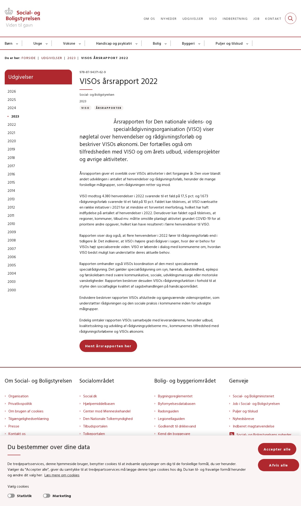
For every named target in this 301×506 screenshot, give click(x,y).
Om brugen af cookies (26, 418)
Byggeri (188, 43)
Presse (13, 433)
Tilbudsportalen (95, 433)
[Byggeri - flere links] (199, 43)
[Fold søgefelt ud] (290, 18)
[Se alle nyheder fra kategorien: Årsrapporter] (108, 107)
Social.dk (90, 403)
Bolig (157, 43)
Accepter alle (279, 449)
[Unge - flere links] (47, 43)
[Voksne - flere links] (80, 43)
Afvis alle (279, 465)
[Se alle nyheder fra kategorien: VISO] (85, 107)
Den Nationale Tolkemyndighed (108, 426)
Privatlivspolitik (20, 411)
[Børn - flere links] (17, 43)
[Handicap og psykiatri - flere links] (137, 43)
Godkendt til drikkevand (177, 433)
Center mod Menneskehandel (107, 418)
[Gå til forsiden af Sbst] (22, 18)
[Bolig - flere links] (166, 43)
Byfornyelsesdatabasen (176, 411)
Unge (37, 43)
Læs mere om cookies (56, 475)
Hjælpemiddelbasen (99, 411)
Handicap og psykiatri (114, 43)
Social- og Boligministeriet (253, 403)
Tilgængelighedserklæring (28, 426)
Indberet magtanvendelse (253, 433)
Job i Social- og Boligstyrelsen (256, 411)
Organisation (18, 403)
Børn (8, 43)
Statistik (24, 495)
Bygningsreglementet (175, 403)
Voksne (69, 43)
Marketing (61, 495)
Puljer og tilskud (229, 43)
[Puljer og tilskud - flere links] (247, 43)
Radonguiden (168, 418)
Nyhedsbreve (243, 426)
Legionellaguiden (171, 426)
